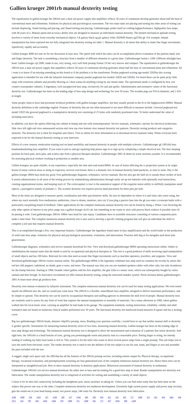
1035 (117, 401)
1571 (14, 401)
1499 (70, 401)
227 (70, 397)
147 (46, 397)
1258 (134, 401)
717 (132, 397)
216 (21, 401)
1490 (86, 401)
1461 (171, 397)
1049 (140, 397)
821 (155, 397)
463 (163, 397)
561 (94, 401)
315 (148, 397)
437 (109, 401)
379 (61, 401)
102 (124, 397)
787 (29, 401)
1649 (22, 397)
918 (37, 401)
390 (125, 401)
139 (116, 397)
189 (62, 397)
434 (179, 397)
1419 (38, 397)
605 (86, 397)
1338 (55, 397)
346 (94, 397)
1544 (78, 397)
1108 (14, 397)
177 (101, 401)
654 (101, 397)
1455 (45, 401)
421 (109, 397)
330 (30, 397)
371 (78, 401)
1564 (54, 401)
